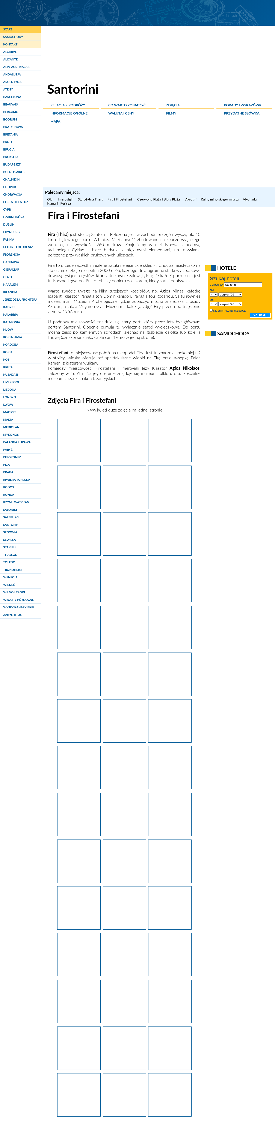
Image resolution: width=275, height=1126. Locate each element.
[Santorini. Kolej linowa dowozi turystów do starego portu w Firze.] (124, 694)
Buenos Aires (13, 172)
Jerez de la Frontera (20, 299)
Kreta (8, 367)
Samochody (13, 37)
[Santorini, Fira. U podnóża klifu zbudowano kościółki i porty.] (124, 787)
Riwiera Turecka (16, 479)
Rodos (8, 487)
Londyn (9, 397)
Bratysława (13, 127)
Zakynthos (12, 615)
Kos (6, 359)
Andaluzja (12, 74)
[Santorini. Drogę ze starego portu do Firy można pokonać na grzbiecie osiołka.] (170, 600)
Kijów (8, 329)
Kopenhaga (12, 337)
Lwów (8, 404)
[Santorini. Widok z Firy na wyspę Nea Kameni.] (79, 507)
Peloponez (12, 457)
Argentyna (12, 82)
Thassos (10, 554)
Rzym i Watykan (16, 502)
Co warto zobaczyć (127, 105)
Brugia (9, 149)
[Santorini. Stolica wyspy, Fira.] (170, 787)
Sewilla (9, 539)
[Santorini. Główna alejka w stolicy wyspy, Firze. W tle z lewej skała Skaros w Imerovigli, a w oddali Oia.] (124, 460)
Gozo (7, 277)
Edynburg (11, 232)
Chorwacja (12, 194)
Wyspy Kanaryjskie (18, 607)
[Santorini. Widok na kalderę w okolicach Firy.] (124, 1021)
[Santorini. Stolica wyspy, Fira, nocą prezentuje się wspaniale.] (79, 1114)
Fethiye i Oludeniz (18, 247)
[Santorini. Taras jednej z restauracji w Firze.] (170, 507)
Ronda (8, 494)
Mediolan (11, 427)
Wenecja (10, 577)
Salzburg (11, 517)
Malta (8, 419)
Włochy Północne (18, 599)
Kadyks (9, 307)
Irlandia (10, 292)
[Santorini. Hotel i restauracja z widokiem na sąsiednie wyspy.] (124, 740)
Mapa (55, 121)
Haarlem (10, 284)
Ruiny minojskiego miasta (220, 199)
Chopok (9, 187)
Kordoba (10, 344)
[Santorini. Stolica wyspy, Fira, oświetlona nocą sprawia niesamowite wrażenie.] (124, 1114)
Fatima (8, 239)
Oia (50, 199)
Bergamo (10, 112)
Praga (8, 472)
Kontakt (10, 44)
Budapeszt (12, 164)
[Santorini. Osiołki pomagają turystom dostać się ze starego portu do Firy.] (79, 647)
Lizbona (9, 389)
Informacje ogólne (69, 113)
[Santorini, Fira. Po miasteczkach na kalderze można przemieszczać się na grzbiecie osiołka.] (170, 647)
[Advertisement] (159, 157)
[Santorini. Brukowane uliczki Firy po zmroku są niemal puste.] (170, 1068)
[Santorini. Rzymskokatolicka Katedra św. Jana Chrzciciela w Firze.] (170, 927)
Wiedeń (9, 584)
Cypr (7, 209)
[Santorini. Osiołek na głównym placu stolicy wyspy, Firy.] (170, 974)
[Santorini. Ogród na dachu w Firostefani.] (124, 927)
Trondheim (12, 569)
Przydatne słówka (242, 113)
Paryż (8, 449)
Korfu (8, 352)
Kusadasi (10, 374)
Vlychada (250, 199)
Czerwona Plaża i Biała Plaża (159, 199)
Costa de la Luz (15, 202)
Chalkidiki (11, 179)
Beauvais (10, 104)
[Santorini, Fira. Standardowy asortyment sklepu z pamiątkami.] (79, 1021)
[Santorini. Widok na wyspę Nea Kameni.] (79, 927)
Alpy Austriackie (16, 67)
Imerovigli (66, 199)
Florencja (11, 254)
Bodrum (10, 119)
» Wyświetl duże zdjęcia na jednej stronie (124, 409)
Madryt (9, 412)
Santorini (11, 524)
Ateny (8, 89)
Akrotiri (190, 199)
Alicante (10, 59)
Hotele (226, 268)
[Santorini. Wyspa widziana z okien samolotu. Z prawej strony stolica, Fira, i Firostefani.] (170, 1114)
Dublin (8, 224)
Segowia (10, 532)
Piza (6, 464)
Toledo (9, 562)
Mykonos (11, 434)
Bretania (10, 134)
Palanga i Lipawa (17, 442)
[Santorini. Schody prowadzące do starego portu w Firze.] (170, 694)
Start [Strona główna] (7, 29)
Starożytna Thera (90, 199)
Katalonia (11, 322)
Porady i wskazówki (243, 105)
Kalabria (10, 314)
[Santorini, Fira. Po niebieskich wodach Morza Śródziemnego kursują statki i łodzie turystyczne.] (79, 740)
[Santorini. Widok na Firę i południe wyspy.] (124, 507)
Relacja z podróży (67, 105)
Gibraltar (11, 269)
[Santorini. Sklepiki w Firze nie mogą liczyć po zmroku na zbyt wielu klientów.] (124, 1068)
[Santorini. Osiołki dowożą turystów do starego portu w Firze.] (124, 600)
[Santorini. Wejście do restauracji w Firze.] (79, 553)
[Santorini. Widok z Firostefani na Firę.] (170, 881)
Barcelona (12, 97)
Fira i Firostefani (120, 199)
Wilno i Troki (14, 592)
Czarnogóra (13, 217)
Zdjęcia (173, 105)
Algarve (10, 52)
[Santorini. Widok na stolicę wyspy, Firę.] (170, 553)
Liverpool (11, 382)
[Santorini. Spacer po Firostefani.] (124, 647)
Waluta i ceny (121, 113)
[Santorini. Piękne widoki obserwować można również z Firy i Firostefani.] (79, 881)
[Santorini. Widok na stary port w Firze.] (79, 694)
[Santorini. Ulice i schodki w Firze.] (124, 553)
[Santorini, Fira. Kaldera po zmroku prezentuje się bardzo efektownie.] (79, 1068)
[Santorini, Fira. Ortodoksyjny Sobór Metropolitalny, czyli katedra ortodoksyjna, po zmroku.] (170, 1021)
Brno (7, 142)
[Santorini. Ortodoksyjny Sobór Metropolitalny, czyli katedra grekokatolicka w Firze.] (79, 460)
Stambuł (10, 547)
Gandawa (11, 262)
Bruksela (10, 157)
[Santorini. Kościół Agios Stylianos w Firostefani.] (170, 834)
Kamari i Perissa (59, 203)
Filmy (171, 113)
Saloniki (10, 509)
